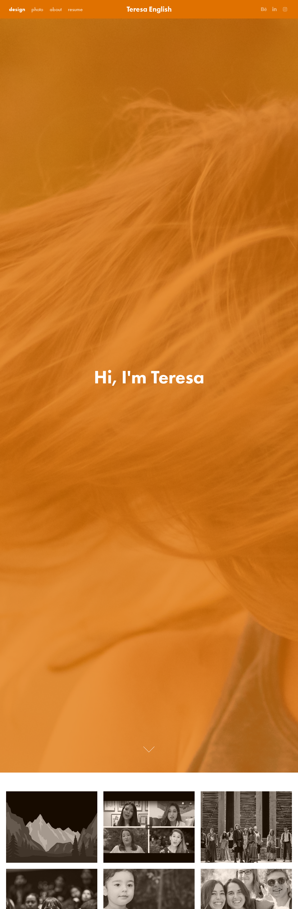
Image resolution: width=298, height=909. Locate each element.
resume (75, 9)
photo (37, 9)
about (56, 9)
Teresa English (149, 9)
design (17, 9)
